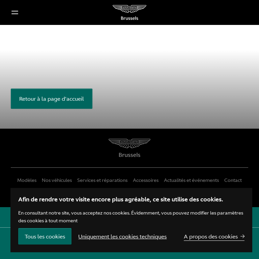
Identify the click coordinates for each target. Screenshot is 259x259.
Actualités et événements (191, 180)
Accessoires (146, 180)
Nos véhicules (57, 180)
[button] (15, 12)
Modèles (26, 180)
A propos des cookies (211, 236)
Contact (233, 180)
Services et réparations (102, 180)
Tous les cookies (45, 236)
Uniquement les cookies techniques (122, 236)
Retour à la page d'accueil (51, 98)
